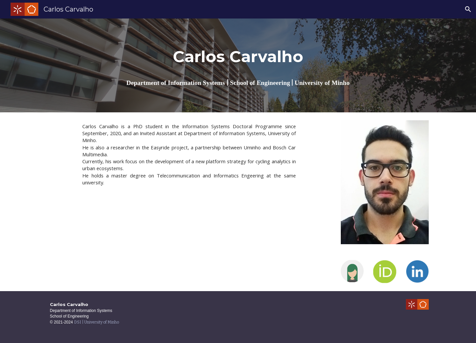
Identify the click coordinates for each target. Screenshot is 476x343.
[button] (468, 9)
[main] (238, 56)
